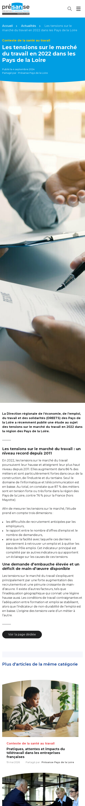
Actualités (28, 26)
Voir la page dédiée (22, 634)
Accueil (7, 26)
